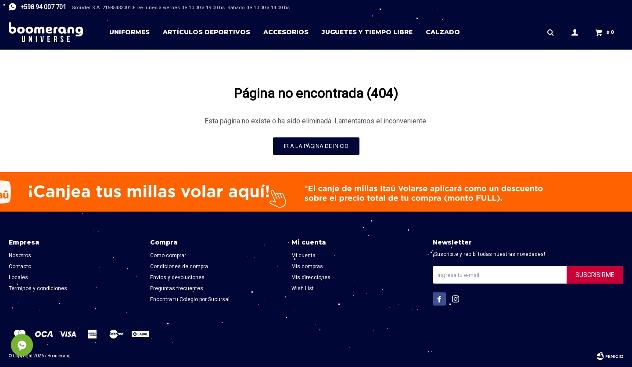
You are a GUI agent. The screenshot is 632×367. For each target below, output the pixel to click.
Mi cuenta (303, 255)
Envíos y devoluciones (177, 277)
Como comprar (168, 255)
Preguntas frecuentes (176, 288)
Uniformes (129, 32)
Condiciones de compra (179, 266)
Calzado (443, 32)
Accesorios (286, 32)
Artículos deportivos (206, 32)
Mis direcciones (310, 277)
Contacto (20, 266)
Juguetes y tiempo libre (367, 32)
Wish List (302, 288)
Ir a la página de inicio (316, 146)
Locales (18, 277)
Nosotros (20, 255)
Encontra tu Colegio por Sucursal (190, 299)
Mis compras (307, 266)
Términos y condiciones (38, 288)
